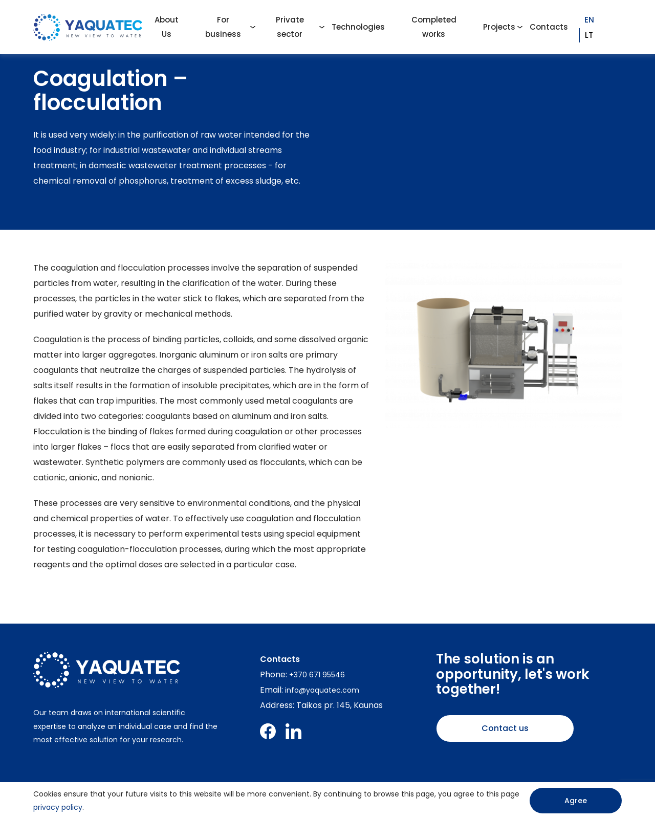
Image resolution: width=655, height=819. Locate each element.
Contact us (505, 728)
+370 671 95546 (317, 675)
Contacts (549, 26)
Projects (499, 26)
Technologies (358, 26)
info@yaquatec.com (322, 690)
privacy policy (57, 807)
